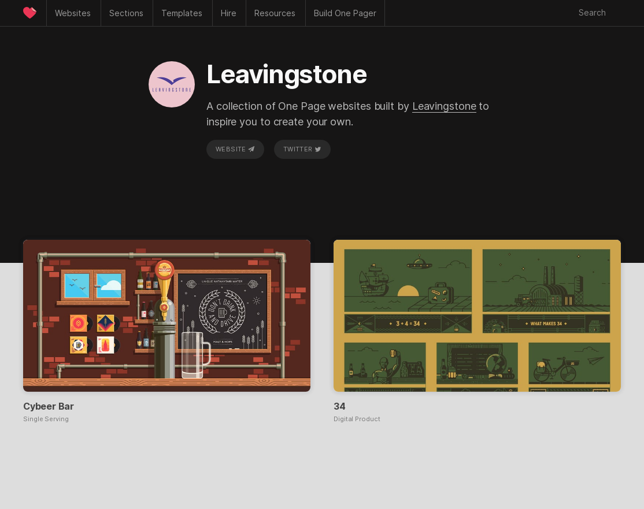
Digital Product (357, 419)
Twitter (302, 149)
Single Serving (46, 419)
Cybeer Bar (48, 406)
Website (235, 149)
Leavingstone (444, 106)
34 (340, 406)
